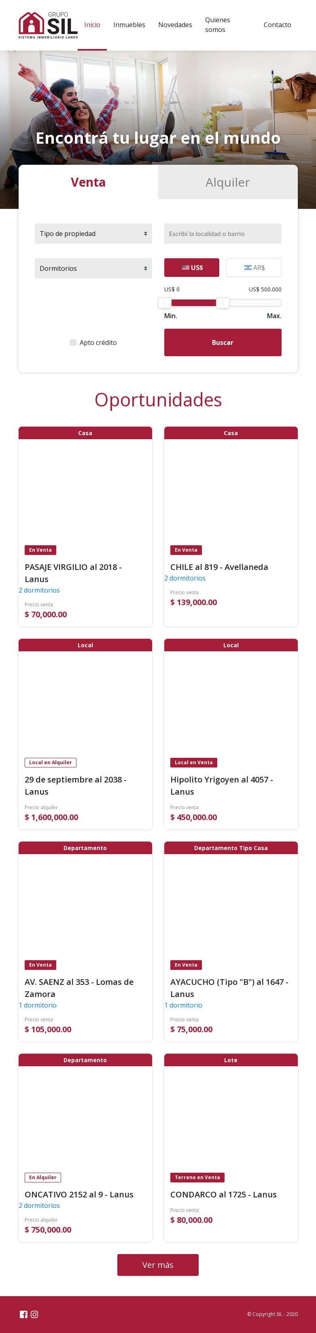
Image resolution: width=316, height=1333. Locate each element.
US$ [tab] (192, 267)
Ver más (158, 1264)
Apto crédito (98, 342)
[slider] (165, 302)
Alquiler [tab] (228, 182)
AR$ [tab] (254, 267)
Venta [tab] (88, 182)
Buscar (222, 342)
